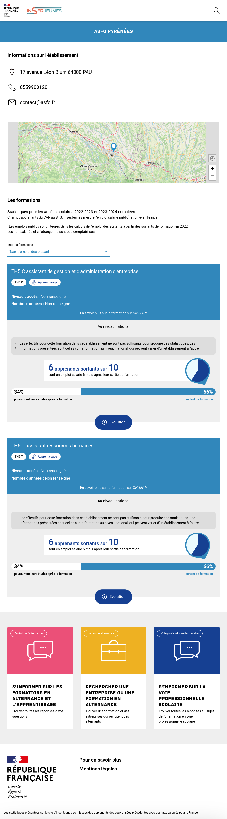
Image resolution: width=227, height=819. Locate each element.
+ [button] (212, 169)
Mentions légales (98, 769)
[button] (113, 422)
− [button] (212, 176)
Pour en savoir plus (100, 760)
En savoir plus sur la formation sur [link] (113, 313)
